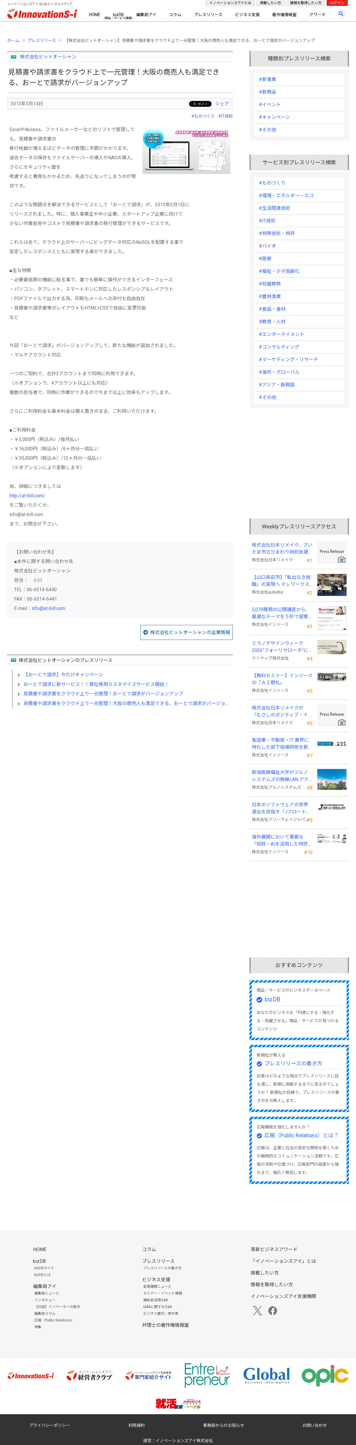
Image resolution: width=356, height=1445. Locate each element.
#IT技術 (225, 116)
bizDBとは (42, 1275)
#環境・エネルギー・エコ (286, 195)
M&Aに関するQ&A (157, 1307)
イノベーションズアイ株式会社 (184, 1440)
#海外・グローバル (279, 372)
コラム (175, 14)
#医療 (265, 258)
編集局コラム (44, 1314)
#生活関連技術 (274, 208)
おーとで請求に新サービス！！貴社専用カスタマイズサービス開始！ (96, 684)
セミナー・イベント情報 (162, 1293)
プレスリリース (208, 14)
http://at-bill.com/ (27, 495)
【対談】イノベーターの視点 (57, 1307)
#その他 (267, 130)
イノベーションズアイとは (230, 3)
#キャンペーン (274, 117)
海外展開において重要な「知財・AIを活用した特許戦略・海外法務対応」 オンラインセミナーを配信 (282, 841)
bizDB (118, 14)
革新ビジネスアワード (274, 1249)
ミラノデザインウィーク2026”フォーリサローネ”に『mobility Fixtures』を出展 (281, 647)
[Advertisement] (120, 764)
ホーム (13, 40)
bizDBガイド (44, 1268)
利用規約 (136, 1425)
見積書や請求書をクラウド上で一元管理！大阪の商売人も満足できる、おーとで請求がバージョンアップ (133, 703)
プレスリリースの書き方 (293, 1063)
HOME (94, 14)
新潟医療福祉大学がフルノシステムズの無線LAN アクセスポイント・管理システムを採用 (280, 776)
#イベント (270, 104)
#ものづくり (203, 116)
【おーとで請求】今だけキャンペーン (63, 674)
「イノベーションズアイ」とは (283, 1261)
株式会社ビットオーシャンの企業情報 (190, 632)
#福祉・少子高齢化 (279, 271)
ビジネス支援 (247, 14)
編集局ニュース (46, 1293)
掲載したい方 (270, 3)
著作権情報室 (284, 14)
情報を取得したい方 (306, 3)
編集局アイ (146, 14)
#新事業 (267, 79)
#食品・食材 (272, 309)
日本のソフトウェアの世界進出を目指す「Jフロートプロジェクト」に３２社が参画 (281, 808)
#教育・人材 (272, 322)
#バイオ (267, 246)
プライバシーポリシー (49, 1425)
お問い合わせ (314, 1425)
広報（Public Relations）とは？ (301, 1135)
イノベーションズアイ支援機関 (283, 1296)
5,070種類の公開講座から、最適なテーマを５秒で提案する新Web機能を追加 (281, 613)
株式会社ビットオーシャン (48, 57)
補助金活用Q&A (155, 1300)
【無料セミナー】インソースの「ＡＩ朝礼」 (282, 679)
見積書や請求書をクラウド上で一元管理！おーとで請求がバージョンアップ (103, 694)
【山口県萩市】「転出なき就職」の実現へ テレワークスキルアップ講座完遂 (281, 581)
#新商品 (267, 92)
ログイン (337, 3)
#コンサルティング (279, 347)
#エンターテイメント (281, 334)
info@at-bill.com (48, 608)
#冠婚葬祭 (270, 284)
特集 (37, 1327)
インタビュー (44, 1300)
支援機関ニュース (157, 1287)
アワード (317, 14)
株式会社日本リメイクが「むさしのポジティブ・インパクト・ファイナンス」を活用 (282, 712)
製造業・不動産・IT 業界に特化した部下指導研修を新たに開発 (280, 744)
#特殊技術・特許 (277, 233)
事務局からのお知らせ (223, 1425)
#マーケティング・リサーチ (288, 359)
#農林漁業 (270, 296)
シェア (222, 104)
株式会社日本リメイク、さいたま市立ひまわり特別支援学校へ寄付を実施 (282, 549)
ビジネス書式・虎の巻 (160, 1314)
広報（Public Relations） (54, 1320)
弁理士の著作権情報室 (165, 1325)
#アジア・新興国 (277, 385)
